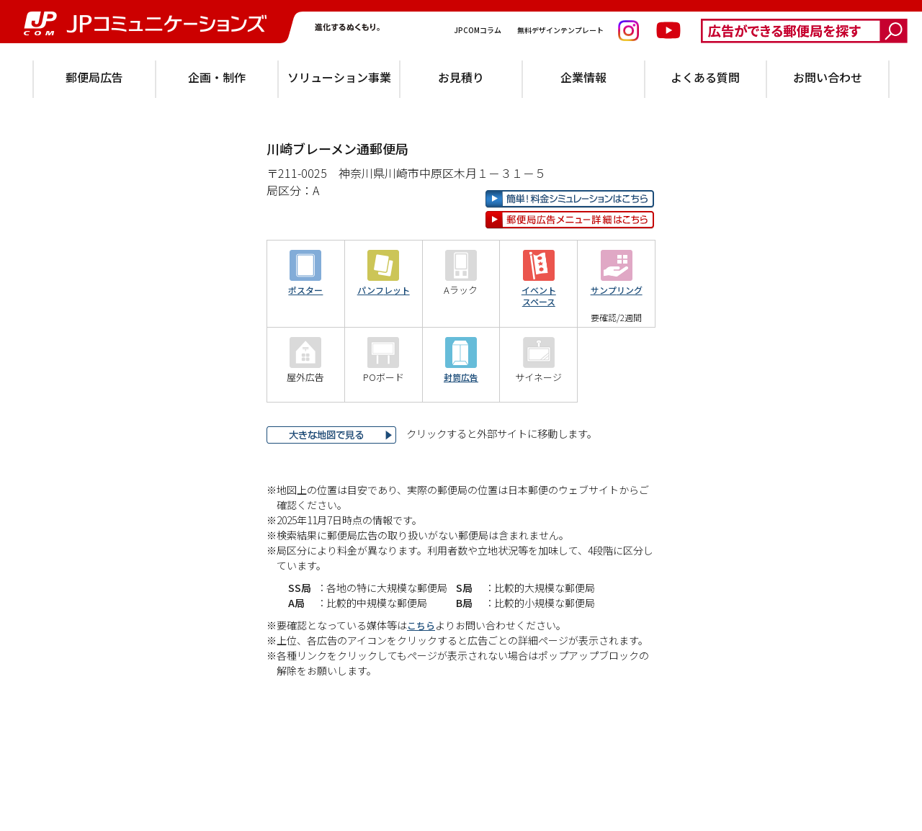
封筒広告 (461, 424)
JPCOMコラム (478, 29)
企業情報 (583, 77)
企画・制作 (217, 77)
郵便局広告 (94, 77)
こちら (422, 671)
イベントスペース (539, 342)
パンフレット (383, 336)
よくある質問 (705, 77)
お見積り (461, 77)
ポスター (305, 336)
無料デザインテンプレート (561, 29)
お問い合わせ (827, 77)
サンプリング (616, 336)
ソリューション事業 (339, 77)
